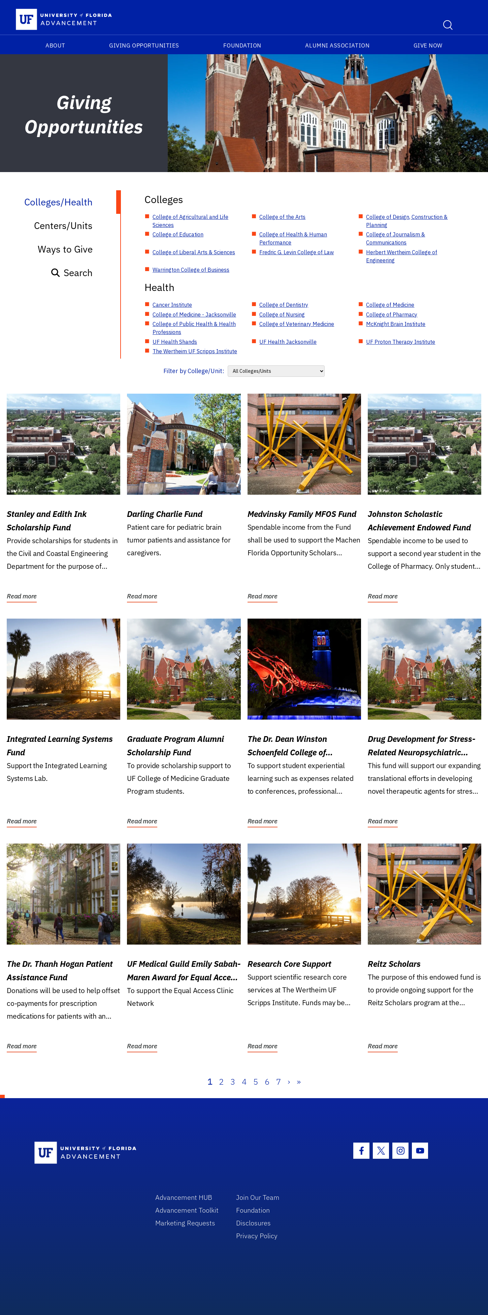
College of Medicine (390, 304)
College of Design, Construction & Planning (407, 220)
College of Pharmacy (391, 314)
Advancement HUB (183, 1197)
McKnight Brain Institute (395, 324)
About (55, 45)
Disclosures (253, 1222)
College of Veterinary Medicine (296, 324)
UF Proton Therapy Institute (400, 341)
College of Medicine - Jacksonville (194, 314)
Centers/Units (63, 225)
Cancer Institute (172, 304)
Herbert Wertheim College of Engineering (401, 256)
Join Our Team (258, 1197)
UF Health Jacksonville (288, 341)
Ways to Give (65, 249)
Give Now (428, 45)
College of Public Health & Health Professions (194, 328)
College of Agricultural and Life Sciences (190, 220)
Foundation (242, 45)
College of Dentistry (283, 304)
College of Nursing (282, 314)
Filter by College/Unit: (193, 371)
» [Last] (299, 1081)
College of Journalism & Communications (395, 238)
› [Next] (289, 1081)
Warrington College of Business (191, 269)
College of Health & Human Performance (293, 238)
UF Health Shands (175, 341)
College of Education (178, 234)
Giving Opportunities (144, 45)
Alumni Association (337, 45)
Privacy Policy (257, 1235)
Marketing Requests (185, 1222)
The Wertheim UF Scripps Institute (195, 351)
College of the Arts (282, 216)
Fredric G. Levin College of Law (296, 252)
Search (71, 272)
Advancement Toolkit (187, 1210)
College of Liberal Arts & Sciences (194, 252)
